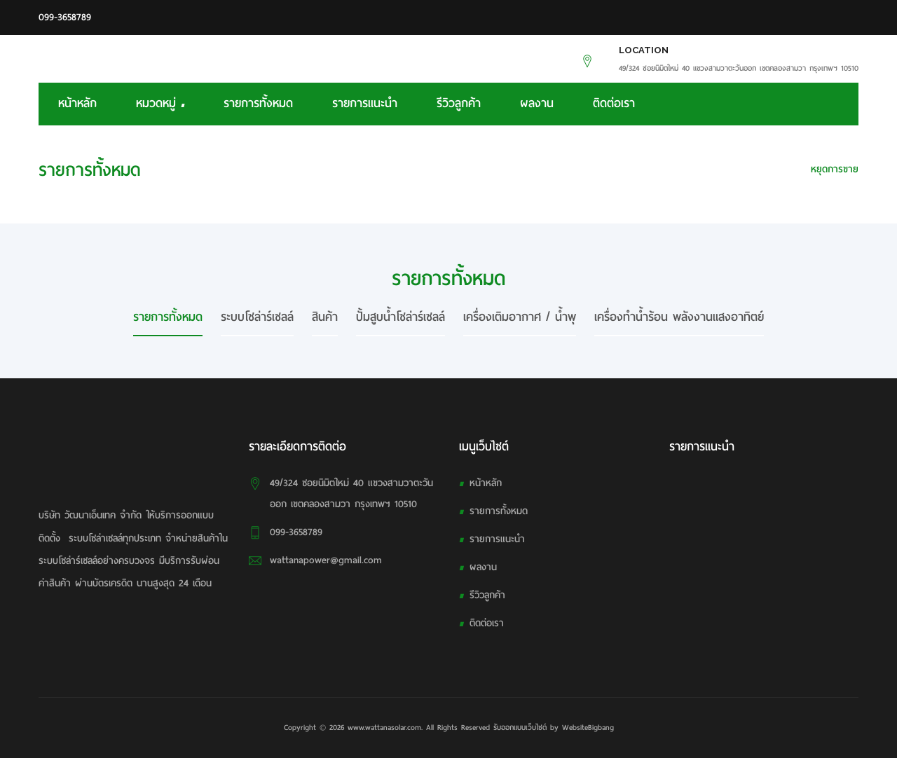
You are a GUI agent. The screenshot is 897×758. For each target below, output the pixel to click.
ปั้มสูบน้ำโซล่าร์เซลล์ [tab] (400, 317)
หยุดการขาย (834, 169)
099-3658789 (65, 17)
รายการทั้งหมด (258, 103)
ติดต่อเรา (614, 103)
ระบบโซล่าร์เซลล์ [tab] (257, 317)
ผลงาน (537, 103)
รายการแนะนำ (364, 103)
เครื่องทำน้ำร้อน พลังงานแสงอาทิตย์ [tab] (679, 317)
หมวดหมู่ (160, 103)
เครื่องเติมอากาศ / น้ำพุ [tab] (519, 317)
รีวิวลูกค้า (459, 103)
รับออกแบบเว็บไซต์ (520, 727)
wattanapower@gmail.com (326, 560)
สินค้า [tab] (325, 317)
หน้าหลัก (77, 103)
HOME (780, 169)
